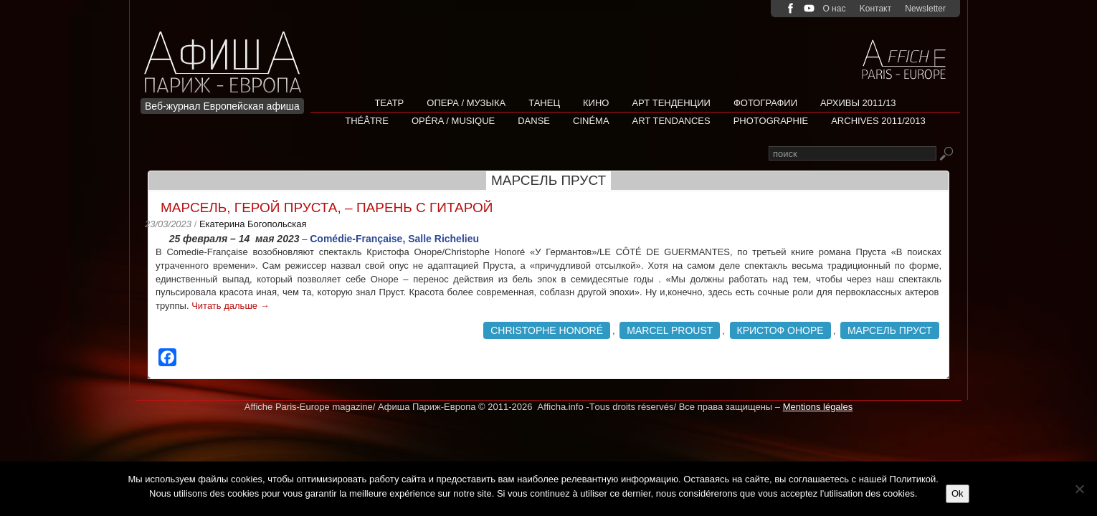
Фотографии (765, 102)
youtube (809, 8)
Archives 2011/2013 (878, 120)
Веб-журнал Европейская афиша (222, 106)
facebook (790, 8)
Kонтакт (875, 9)
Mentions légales (818, 406)
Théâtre (367, 120)
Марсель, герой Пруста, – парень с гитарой (327, 207)
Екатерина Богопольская (253, 224)
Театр (389, 102)
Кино (596, 102)
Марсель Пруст (889, 330)
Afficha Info (227, 53)
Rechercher (946, 154)
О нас (833, 9)
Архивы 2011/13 (858, 102)
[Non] (1079, 489)
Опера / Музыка (466, 102)
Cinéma (591, 120)
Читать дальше (230, 305)
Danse (534, 120)
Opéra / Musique (453, 120)
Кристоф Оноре (780, 330)
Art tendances (671, 120)
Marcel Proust (670, 330)
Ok (957, 493)
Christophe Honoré (546, 330)
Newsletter (925, 9)
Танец (544, 102)
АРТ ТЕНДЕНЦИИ (671, 102)
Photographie (771, 120)
